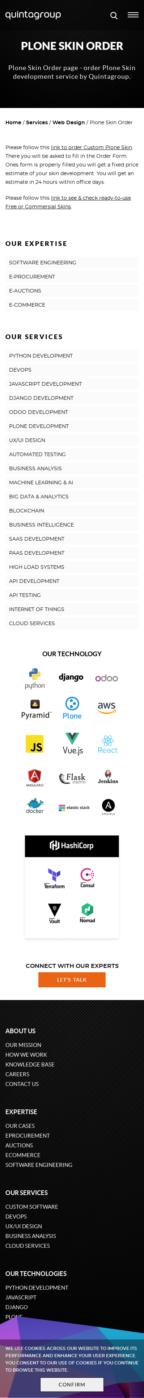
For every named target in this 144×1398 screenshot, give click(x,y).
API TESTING (25, 595)
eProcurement (27, 1136)
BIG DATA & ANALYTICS (39, 496)
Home (13, 122)
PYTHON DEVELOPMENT (41, 356)
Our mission (23, 1045)
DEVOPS (20, 370)
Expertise (21, 1112)
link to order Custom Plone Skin (91, 147)
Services (37, 122)
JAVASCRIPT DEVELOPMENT (45, 384)
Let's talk (72, 980)
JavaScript (21, 1297)
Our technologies (36, 1274)
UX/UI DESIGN (27, 440)
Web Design (68, 122)
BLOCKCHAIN (26, 511)
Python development (36, 1288)
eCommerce (23, 1155)
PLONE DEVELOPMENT (39, 426)
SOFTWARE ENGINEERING (42, 262)
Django (16, 1307)
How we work (26, 1055)
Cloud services (27, 1246)
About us (20, 1031)
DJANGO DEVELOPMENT (41, 398)
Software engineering (38, 1165)
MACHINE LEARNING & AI (41, 482)
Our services (26, 1193)
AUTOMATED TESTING (37, 454)
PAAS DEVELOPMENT (36, 553)
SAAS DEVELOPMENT (36, 539)
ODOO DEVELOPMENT (38, 412)
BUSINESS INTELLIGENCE (41, 525)
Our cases (20, 1126)
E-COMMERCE (27, 305)
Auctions (19, 1145)
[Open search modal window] (114, 15)
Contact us (22, 1084)
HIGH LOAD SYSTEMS (36, 567)
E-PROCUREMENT (32, 277)
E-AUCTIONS (25, 291)
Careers (17, 1074)
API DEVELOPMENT (34, 581)
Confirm (72, 1385)
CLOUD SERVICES (32, 623)
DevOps (16, 1216)
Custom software (31, 1207)
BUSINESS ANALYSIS (35, 468)
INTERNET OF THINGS (36, 609)
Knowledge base (30, 1064)
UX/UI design (23, 1226)
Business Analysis (30, 1236)
